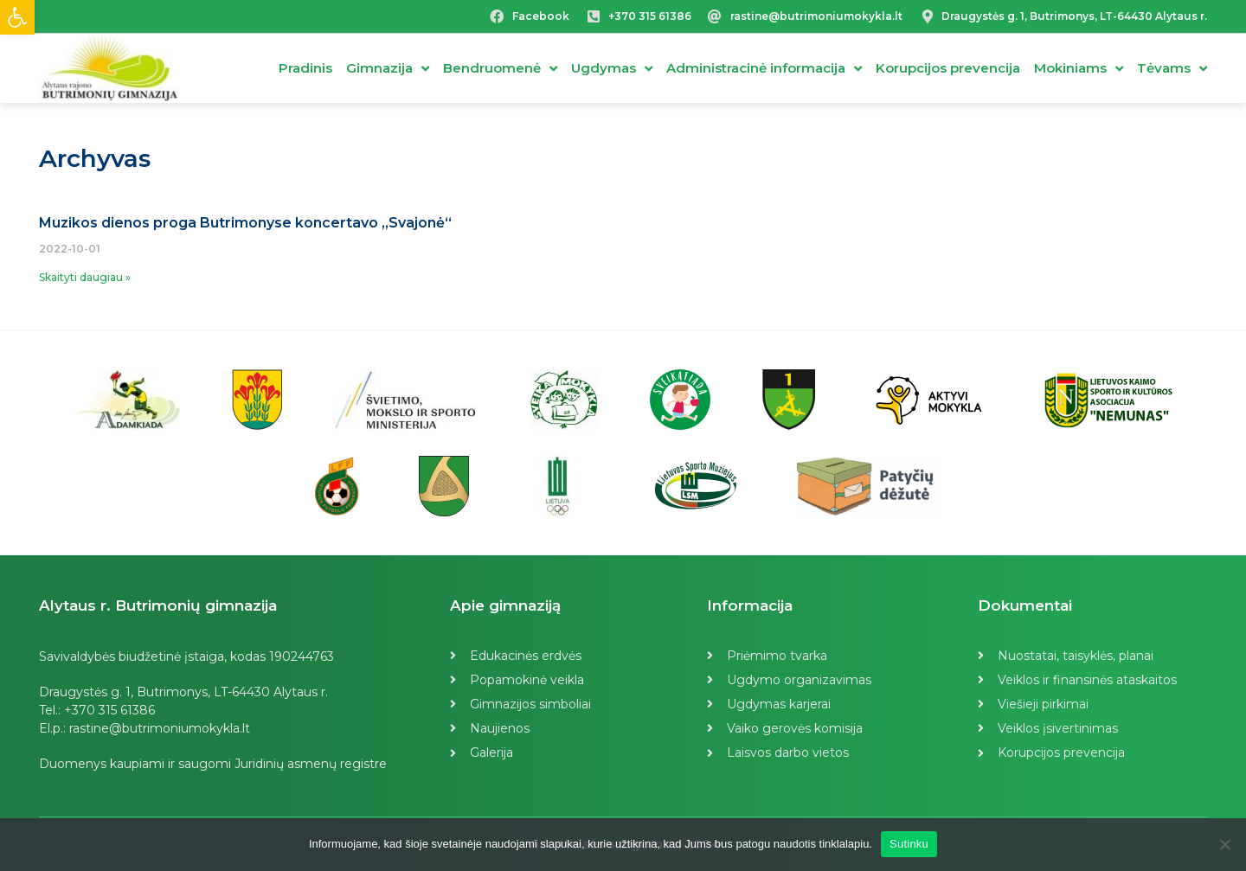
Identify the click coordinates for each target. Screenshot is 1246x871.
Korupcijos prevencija (948, 68)
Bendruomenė (500, 69)
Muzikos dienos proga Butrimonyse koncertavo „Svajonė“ (245, 223)
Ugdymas (611, 69)
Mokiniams (1078, 69)
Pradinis (305, 68)
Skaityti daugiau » (85, 277)
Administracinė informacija (764, 69)
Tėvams (1172, 69)
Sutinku (909, 843)
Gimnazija (387, 69)
